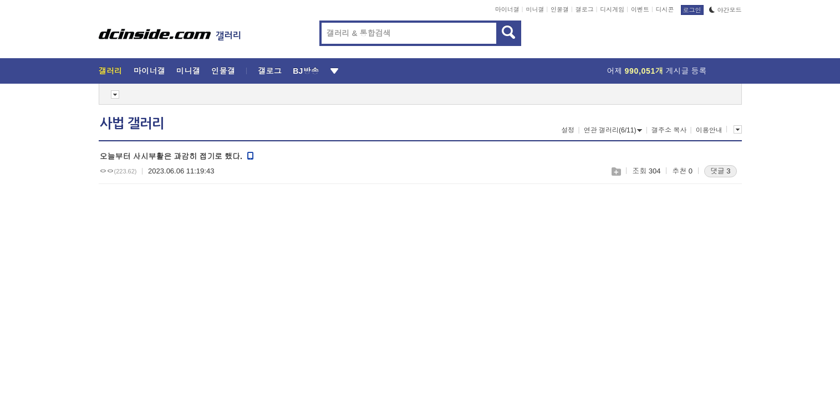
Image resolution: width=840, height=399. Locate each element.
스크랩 (615, 171)
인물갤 (560, 9)
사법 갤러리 (132, 123)
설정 (567, 130)
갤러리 (111, 70)
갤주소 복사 (668, 130)
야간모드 (725, 10)
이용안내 (709, 130)
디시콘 (665, 9)
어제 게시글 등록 (657, 70)
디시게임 (612, 9)
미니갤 (535, 9)
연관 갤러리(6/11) (613, 130)
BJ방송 (306, 70)
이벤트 (640, 9)
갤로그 (585, 9)
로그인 (692, 10)
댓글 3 (720, 171)
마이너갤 (507, 9)
